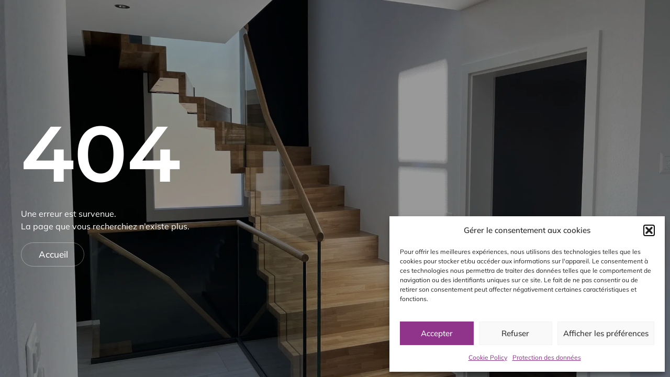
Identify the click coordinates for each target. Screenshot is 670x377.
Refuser (515, 333)
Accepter (437, 333)
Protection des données (546, 357)
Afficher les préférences (606, 333)
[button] (649, 230)
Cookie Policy (487, 357)
